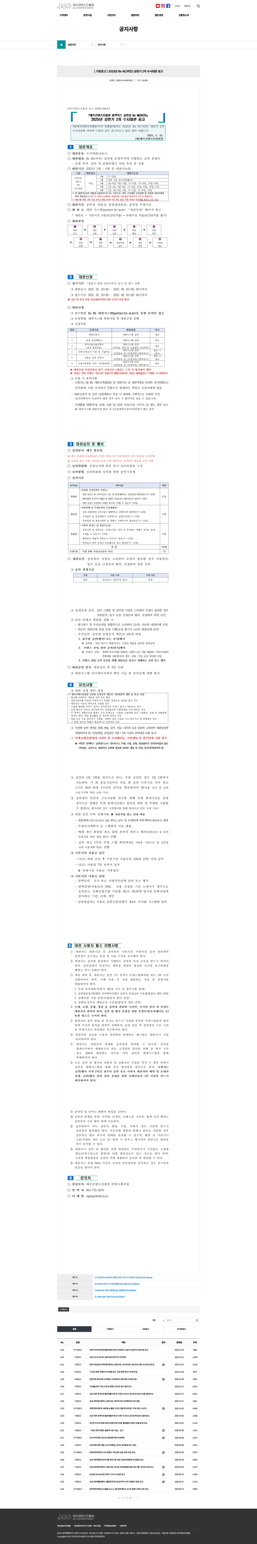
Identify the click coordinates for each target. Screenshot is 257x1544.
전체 (74, 1329)
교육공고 (145, 1329)
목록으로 (63, 1309)
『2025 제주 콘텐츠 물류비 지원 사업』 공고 (106, 1430)
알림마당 (135, 15)
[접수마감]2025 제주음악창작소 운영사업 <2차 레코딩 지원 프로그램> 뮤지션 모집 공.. (122, 1364)
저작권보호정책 (110, 1525)
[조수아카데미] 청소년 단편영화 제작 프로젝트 (107, 1437)
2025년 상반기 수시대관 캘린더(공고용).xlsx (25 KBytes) (117, 1283)
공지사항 (110, 44)
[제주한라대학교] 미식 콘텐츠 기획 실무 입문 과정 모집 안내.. (112, 1452)
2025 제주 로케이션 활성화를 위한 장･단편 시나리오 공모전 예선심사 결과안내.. (119, 1415)
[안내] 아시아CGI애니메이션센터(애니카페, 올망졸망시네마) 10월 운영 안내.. (118, 1423)
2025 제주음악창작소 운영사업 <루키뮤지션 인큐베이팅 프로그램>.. (115, 1401)
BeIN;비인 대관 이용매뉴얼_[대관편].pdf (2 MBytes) (115, 1290)
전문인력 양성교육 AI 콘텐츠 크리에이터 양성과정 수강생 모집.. (113, 1379)
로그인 (177, 6)
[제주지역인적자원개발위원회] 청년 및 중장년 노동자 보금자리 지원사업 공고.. (119, 1349)
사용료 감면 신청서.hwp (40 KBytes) (109, 1296)
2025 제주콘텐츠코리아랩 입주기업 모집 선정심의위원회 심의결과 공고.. (116, 1459)
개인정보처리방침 (64, 1525)
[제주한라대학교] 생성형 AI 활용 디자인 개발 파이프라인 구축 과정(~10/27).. (118, 1408)
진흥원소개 (183, 15)
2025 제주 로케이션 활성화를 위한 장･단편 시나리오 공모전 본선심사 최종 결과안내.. (121, 1393)
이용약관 (123, 1525)
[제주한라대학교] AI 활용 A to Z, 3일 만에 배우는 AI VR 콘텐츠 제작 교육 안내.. (119, 1489)
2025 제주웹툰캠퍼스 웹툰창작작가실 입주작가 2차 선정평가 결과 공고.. (116, 1481)
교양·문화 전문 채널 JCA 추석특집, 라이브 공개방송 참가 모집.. (113, 1445)
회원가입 (187, 6)
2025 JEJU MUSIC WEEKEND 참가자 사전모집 (107, 1357)
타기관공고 (181, 1329)
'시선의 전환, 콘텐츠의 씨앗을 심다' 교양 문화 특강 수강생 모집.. (113, 1371)
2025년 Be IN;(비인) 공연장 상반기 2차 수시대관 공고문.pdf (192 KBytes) (123, 1277)
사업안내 (111, 15)
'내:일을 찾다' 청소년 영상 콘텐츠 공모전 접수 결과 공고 (110, 1386)
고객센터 (63, 15)
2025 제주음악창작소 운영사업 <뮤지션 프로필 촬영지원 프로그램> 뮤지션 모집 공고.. (121, 1466)
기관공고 (110, 1329)
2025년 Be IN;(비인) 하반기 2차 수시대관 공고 (107, 1474)
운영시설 (87, 15)
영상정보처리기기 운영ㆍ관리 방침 (87, 1525)
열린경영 (159, 15)
